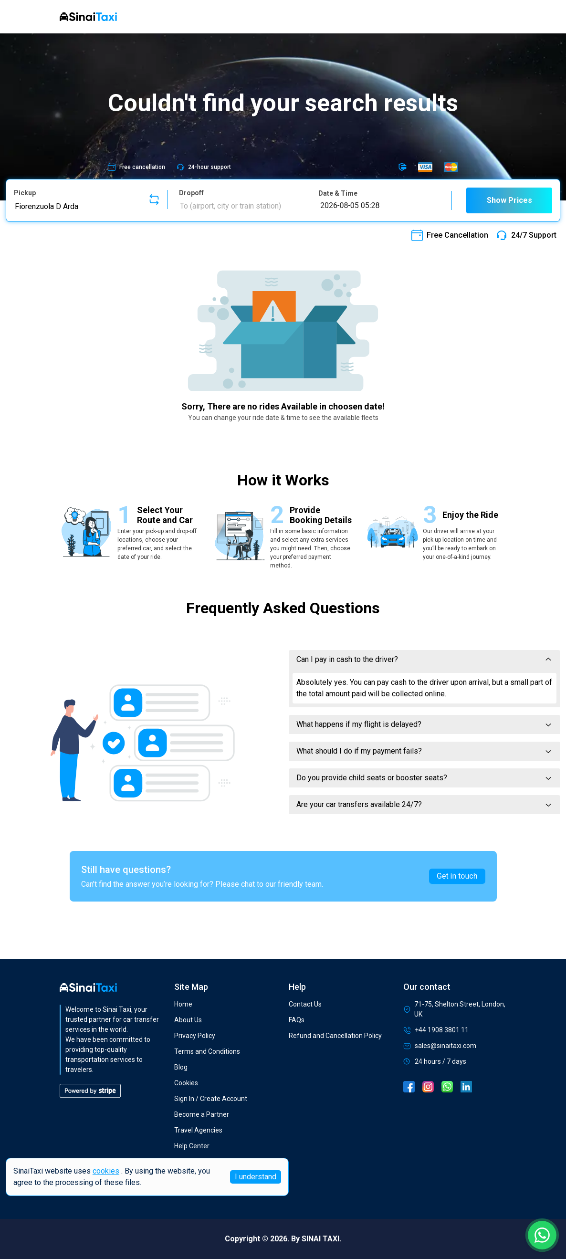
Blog (181, 1067)
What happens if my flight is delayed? (424, 724)
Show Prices (509, 200)
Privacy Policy (194, 1035)
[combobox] (71, 206)
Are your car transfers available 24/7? (424, 804)
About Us (188, 1020)
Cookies (186, 1083)
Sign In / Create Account (210, 1098)
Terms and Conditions (207, 1051)
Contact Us (305, 1004)
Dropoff (191, 193)
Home (183, 1004)
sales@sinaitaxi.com (439, 1046)
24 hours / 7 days (434, 1062)
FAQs (296, 1020)
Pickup (25, 193)
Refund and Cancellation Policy (335, 1035)
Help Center (192, 1146)
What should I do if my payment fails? (424, 750)
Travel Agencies (198, 1130)
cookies (106, 1170)
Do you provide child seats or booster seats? (424, 777)
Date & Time (337, 193)
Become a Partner (201, 1114)
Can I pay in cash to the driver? (424, 659)
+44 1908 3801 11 (436, 1030)
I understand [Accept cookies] (255, 1176)
